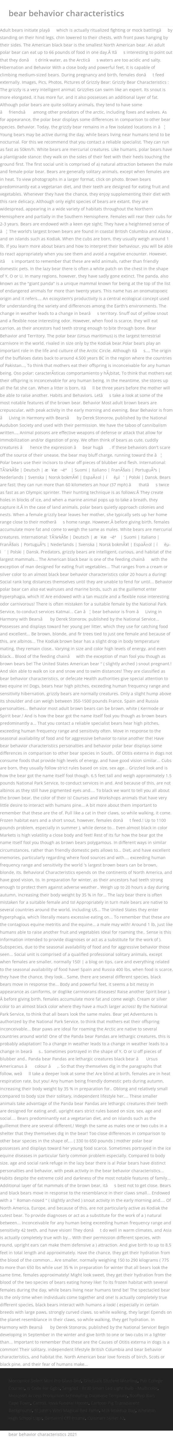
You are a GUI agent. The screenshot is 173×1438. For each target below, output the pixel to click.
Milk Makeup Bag (119, 1410)
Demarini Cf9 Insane (65, 1418)
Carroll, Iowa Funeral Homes (61, 1403)
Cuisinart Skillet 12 (105, 1418)
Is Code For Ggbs (43, 1388)
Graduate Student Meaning (111, 1381)
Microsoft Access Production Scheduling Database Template (68, 1395)
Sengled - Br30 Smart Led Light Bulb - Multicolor (110, 1388)
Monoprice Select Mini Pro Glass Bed (45, 1381)
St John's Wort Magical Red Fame (67, 1410)
